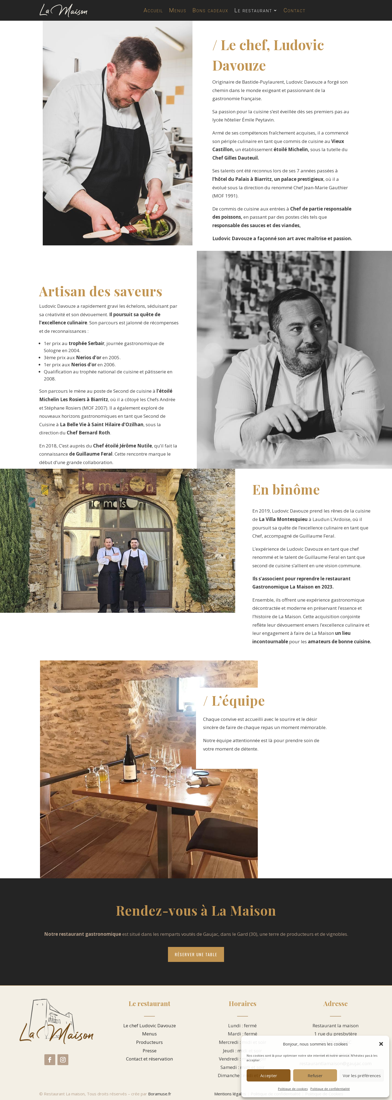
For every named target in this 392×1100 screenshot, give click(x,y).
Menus (177, 10)
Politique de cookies (293, 1089)
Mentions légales (230, 1093)
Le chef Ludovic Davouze (149, 1025)
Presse (150, 1050)
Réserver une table (196, 954)
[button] (381, 1044)
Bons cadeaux (210, 10)
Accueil (153, 10)
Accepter (268, 1075)
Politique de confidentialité (330, 1089)
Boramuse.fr (159, 1093)
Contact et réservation (149, 1059)
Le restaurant (253, 10)
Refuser (315, 1075)
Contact (295, 10)
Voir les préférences (362, 1075)
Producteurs (149, 1042)
